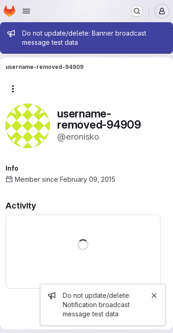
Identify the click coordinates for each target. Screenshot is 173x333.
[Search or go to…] (137, 11)
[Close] (154, 295)
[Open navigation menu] (26, 11)
